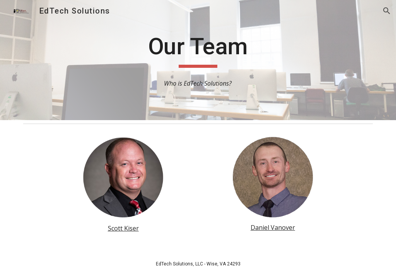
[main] (198, 50)
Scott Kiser (123, 228)
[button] (386, 11)
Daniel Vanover (273, 227)
